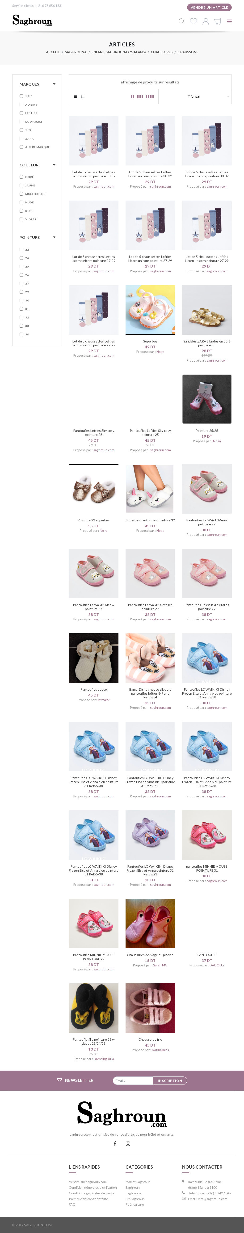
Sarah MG (160, 965)
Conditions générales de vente (91, 1193)
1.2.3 (28, 96)
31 (27, 309)
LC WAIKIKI (33, 121)
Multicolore (36, 194)
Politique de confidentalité (88, 1199)
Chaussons (187, 52)
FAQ (72, 1204)
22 (27, 249)
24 (27, 258)
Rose (29, 211)
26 (27, 275)
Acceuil (53, 52)
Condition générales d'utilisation (93, 1187)
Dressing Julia (104, 1059)
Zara (29, 138)
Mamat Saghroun (138, 1182)
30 (27, 300)
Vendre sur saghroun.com (88, 1182)
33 (27, 326)
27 (27, 283)
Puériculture (135, 1204)
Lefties (31, 113)
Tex (28, 130)
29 (27, 292)
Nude (29, 202)
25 (27, 266)
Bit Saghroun (135, 1199)
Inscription (170, 1081)
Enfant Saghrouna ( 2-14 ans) (119, 52)
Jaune (30, 185)
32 (27, 317)
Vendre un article (209, 7)
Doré (29, 177)
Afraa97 (104, 700)
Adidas (31, 104)
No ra (160, 352)
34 (27, 334)
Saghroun (133, 1187)
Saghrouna (76, 52)
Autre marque (37, 147)
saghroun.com (103, 186)
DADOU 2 (217, 965)
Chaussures (161, 52)
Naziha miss (160, 1050)
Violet (31, 219)
